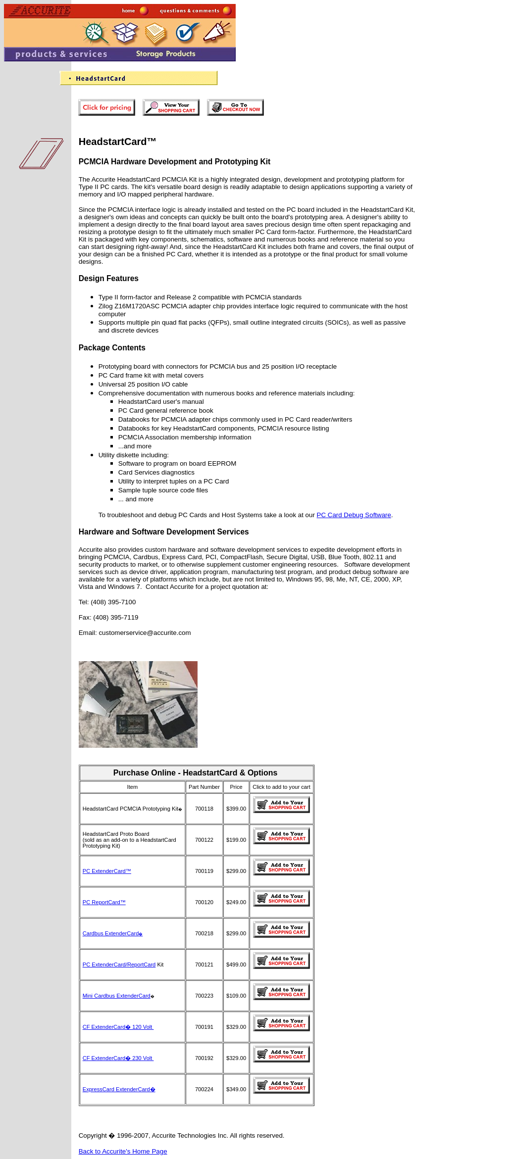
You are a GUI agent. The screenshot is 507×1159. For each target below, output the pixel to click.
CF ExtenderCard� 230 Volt (118, 1058)
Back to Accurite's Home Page (123, 1151)
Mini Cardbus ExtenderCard (117, 996)
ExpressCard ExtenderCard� (119, 1089)
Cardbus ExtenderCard (113, 933)
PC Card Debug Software (354, 515)
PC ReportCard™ (104, 902)
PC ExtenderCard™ (107, 871)
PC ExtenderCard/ (105, 964)
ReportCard (141, 964)
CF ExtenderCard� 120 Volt (118, 1027)
